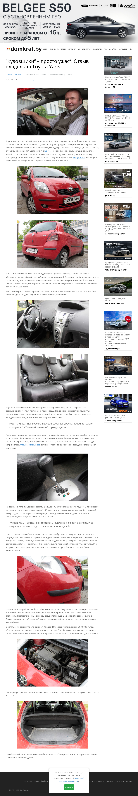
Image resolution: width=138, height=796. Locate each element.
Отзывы (123, 49)
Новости (97, 49)
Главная (9, 74)
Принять (69, 787)
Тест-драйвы (110, 49)
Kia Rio (47, 150)
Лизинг (72, 49)
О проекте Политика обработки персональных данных (45, 781)
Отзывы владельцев (30, 444)
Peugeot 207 (79, 157)
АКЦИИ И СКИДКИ (58, 49)
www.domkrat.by (27, 80)
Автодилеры (84, 49)
